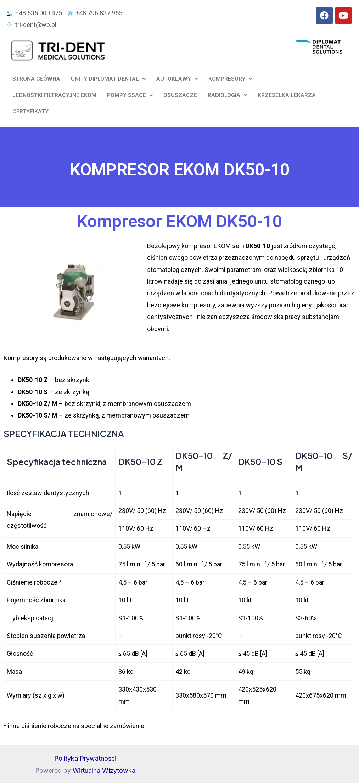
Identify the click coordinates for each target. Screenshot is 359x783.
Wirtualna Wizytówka (104, 770)
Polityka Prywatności (85, 758)
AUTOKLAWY (177, 78)
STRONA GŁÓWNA (36, 78)
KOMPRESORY (230, 78)
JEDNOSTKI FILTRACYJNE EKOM (54, 95)
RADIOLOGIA (227, 95)
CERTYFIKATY (30, 111)
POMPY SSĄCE (130, 95)
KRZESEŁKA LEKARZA (287, 95)
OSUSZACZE (180, 95)
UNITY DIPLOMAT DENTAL (108, 78)
